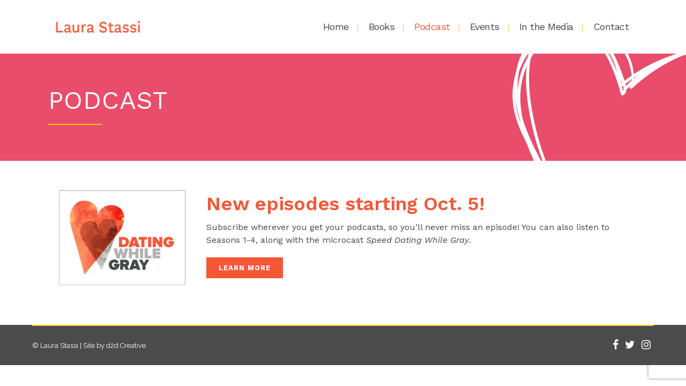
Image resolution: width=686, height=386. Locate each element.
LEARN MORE (245, 268)
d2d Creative (126, 346)
